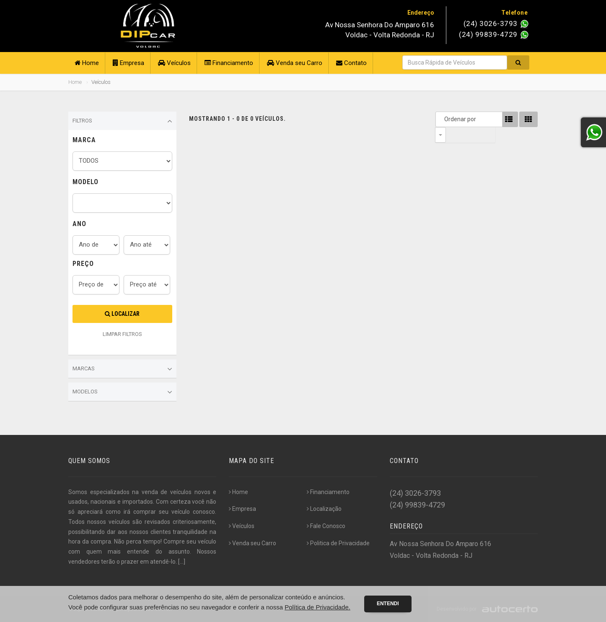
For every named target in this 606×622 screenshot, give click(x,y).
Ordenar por (442, 119)
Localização (324, 508)
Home (87, 63)
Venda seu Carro (294, 63)
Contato (351, 63)
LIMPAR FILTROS (122, 334)
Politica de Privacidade (338, 543)
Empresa (128, 63)
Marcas (122, 369)
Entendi (388, 603)
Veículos (174, 63)
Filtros (122, 121)
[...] (181, 561)
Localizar (122, 313)
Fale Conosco (326, 526)
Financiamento (229, 63)
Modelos (122, 392)
